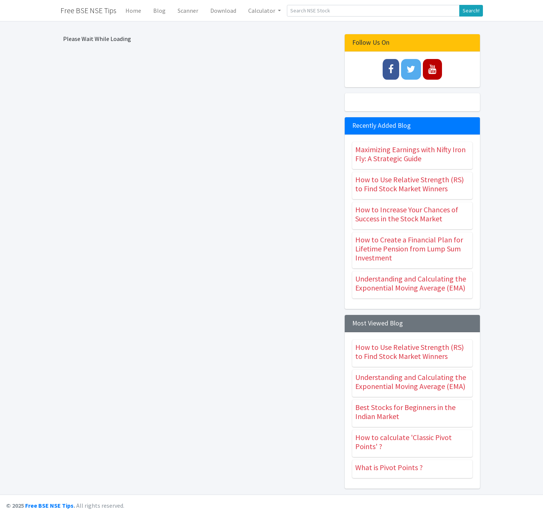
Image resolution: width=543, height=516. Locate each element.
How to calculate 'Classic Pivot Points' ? (403, 442)
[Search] (373, 11)
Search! (471, 10)
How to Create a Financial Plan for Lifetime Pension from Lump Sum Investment (409, 248)
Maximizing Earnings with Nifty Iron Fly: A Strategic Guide (410, 154)
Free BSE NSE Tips (49, 505)
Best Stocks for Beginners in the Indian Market (405, 412)
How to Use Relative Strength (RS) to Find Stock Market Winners (409, 184)
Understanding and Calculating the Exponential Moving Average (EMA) (410, 283)
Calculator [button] (262, 10)
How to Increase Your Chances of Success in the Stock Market (406, 214)
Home (133, 10)
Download (223, 10)
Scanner (188, 10)
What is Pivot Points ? (389, 467)
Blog (159, 10)
